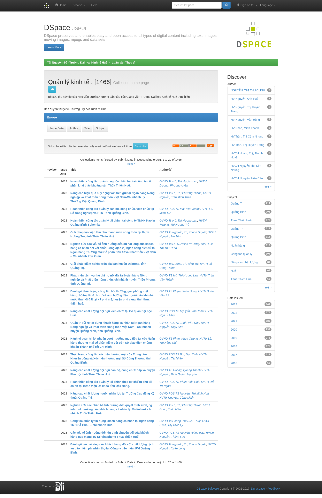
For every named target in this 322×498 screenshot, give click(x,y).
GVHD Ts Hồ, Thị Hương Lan (178, 181)
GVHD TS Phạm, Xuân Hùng (178, 291)
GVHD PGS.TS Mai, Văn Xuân (179, 208)
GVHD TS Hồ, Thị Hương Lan (179, 275)
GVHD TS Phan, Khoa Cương (179, 338)
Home (60, 5)
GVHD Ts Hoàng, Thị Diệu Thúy (180, 421)
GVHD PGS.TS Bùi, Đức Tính (179, 354)
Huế (233, 270)
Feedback (274, 488)
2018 (234, 346)
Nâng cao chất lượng (244, 262)
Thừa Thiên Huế (241, 220)
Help (94, 5)
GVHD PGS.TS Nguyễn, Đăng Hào (182, 432)
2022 (234, 312)
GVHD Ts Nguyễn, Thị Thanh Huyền (183, 232)
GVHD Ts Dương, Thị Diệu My (179, 263)
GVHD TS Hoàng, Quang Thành (180, 370)
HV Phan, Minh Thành (245, 128)
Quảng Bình (238, 237)
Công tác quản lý (241, 254)
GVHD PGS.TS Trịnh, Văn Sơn (179, 322)
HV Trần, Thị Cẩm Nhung (247, 136)
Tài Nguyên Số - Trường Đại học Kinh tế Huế (77, 62)
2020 (234, 329)
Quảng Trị (237, 228)
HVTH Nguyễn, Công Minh (177, 397)
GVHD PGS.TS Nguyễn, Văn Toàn (182, 311)
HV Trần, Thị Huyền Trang (247, 145)
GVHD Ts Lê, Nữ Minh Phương (179, 244)
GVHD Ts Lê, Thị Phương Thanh (180, 193)
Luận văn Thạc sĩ (123, 62)
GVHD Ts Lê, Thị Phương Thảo (180, 405)
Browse (79, 5)
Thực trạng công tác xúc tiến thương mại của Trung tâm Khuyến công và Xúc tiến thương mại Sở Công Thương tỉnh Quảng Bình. (111, 358)
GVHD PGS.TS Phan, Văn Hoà (180, 381)
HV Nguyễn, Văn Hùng (245, 119)
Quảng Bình (238, 212)
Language (267, 5)
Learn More (54, 47)
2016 (234, 363)
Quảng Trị (237, 203)
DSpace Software (208, 488)
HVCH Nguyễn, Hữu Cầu (247, 178)
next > (131, 163)
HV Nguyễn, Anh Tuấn (245, 98)
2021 (234, 321)
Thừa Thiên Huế (241, 279)
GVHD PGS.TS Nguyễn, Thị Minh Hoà (184, 393)
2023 (234, 304)
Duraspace (258, 488)
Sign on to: (247, 5)
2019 (234, 338)
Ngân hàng (238, 245)
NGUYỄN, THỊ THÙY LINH (248, 90)
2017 (234, 354)
